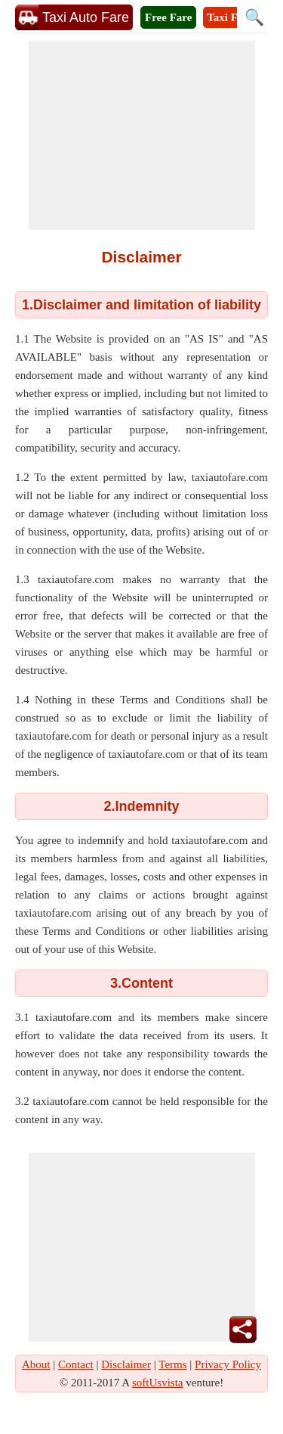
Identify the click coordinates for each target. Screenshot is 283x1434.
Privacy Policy (228, 1364)
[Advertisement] (142, 135)
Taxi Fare (230, 17)
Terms (172, 1364)
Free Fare (168, 17)
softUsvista (157, 1383)
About (36, 1364)
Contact (76, 1364)
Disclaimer (126, 1364)
